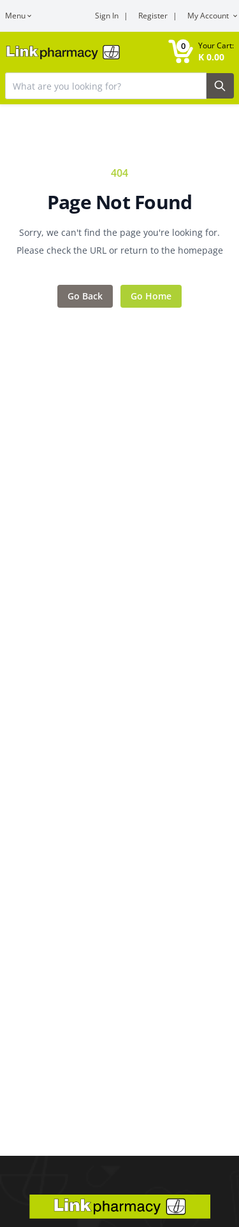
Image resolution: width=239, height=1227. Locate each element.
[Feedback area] (119, 236)
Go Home (151, 296)
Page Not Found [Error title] (119, 202)
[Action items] (119, 296)
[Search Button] (220, 86)
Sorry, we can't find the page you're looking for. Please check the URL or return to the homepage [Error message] (120, 241)
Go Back (85, 296)
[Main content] (119, 578)
